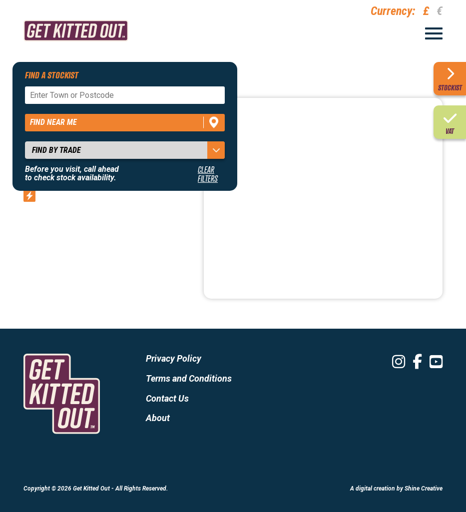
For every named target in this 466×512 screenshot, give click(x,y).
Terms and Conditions (189, 378)
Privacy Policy (173, 358)
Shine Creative (424, 488)
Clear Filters (208, 174)
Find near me (53, 122)
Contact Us (167, 398)
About (158, 418)
